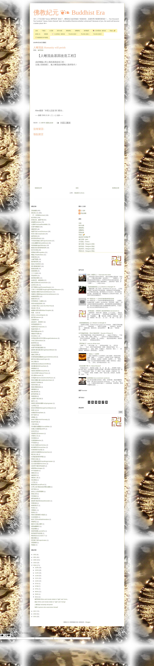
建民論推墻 (34, 498)
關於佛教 (34, 538)
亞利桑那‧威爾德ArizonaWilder (40, 426)
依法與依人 (34, 336)
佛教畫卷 (34, 389)
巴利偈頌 (34, 496)
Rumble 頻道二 (85, 34)
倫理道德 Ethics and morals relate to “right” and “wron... (51, 599)
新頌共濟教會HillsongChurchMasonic (42, 408)
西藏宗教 (34, 257)
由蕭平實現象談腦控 (37, 347)
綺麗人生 (37, 34)
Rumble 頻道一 (73, 34)
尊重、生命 (34, 313)
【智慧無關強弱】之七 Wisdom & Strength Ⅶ (101, 287)
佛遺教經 (34, 368)
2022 (35, 554)
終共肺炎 (34, 217)
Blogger (87, 622)
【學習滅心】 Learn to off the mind (89, 343)
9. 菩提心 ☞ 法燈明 (93, 354)
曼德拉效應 (34, 268)
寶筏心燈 (34, 494)
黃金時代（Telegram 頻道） (87, 249)
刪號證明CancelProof (37, 484)
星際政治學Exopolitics (38, 252)
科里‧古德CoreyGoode (38, 234)
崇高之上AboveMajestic (38, 315)
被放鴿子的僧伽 (36, 382)
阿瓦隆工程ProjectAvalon (39, 540)
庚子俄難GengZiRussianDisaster (41, 287)
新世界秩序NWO (36, 238)
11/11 (37, 578)
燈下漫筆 (34, 415)
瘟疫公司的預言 (36, 264)
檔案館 (46, 34)
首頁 (77, 188)
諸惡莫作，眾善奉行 (37, 322)
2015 (35, 616)
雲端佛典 (34, 542)
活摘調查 (34, 319)
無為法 (33, 512)
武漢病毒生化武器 (36, 449)
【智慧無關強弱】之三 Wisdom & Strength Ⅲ (92, 323)
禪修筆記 (34, 521)
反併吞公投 (34, 285)
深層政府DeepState (37, 412)
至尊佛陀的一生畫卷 (37, 301)
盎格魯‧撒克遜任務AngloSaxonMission (43, 350)
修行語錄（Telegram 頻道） (87, 244)
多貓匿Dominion (36, 222)
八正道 (33, 482)
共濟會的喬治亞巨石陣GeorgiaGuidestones (44, 338)
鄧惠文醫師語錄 (36, 387)
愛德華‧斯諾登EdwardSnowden (40, 501)
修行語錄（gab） (84, 239)
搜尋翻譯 (86, 30)
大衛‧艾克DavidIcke (37, 340)
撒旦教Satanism (36, 317)
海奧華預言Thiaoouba (38, 326)
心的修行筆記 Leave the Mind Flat (41, 306)
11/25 (37, 573)
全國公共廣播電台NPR (38, 429)
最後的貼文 (34, 505)
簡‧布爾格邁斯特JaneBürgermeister (42, 461)
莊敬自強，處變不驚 (37, 220)
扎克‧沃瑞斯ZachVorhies (38, 445)
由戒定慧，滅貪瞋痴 (37, 280)
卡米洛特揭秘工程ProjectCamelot (41, 241)
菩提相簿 (34, 275)
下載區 (43, 30)
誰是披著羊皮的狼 (36, 533)
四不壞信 (34, 489)
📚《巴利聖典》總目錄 (99, 30)
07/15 (37, 583)
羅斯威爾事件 (35, 526)
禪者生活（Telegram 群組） (87, 251)
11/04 (37, 581)
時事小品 (34, 410)
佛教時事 (34, 229)
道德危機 (34, 271)
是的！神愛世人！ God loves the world (99, 274)
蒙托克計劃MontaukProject (39, 359)
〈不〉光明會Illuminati (38, 215)
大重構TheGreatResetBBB (39, 224)
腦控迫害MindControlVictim (39, 282)
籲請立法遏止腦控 (36, 524)
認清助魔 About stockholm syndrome (98, 378)
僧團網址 (77, 30)
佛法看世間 (34, 391)
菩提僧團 (34, 528)
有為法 (33, 508)
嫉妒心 (33, 401)
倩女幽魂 (34, 480)
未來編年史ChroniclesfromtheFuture (42, 378)
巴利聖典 (34, 438)
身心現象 (34, 361)
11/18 (37, 575)
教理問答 (34, 343)
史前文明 (34, 431)
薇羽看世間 (34, 261)
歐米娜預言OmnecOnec (38, 447)
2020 (35, 560)
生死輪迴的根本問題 (37, 456)
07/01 (37, 589)
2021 (35, 557)
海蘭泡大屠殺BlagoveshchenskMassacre (43, 294)
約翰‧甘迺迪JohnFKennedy (39, 419)
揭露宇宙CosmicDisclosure (39, 231)
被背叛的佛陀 (35, 278)
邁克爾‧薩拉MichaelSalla (38, 366)
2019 (35, 562)
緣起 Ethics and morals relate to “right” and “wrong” (50, 602)
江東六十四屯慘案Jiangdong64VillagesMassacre (46, 289)
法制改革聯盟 (35, 345)
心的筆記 (34, 405)
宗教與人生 (34, 436)
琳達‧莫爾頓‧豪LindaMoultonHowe (41, 380)
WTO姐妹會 (35, 470)
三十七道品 (34, 273)
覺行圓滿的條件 (36, 266)
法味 (36, 30)
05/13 (37, 597)
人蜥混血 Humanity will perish (44, 604)
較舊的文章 (115, 188)
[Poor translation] (7, 635)
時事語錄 (34, 503)
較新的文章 (38, 188)
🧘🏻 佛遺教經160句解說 (41, 37)
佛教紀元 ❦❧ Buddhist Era (69, 12)
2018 (35, 565)
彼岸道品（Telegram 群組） (87, 246)
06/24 (37, 591)
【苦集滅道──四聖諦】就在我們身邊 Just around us (103, 311)
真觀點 (33, 417)
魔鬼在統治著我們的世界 (38, 247)
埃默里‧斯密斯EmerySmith (39, 371)
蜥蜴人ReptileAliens (37, 254)
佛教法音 (34, 473)
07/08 (37, 586)
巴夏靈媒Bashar (36, 440)
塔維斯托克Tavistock (37, 433)
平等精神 (34, 443)
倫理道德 (40, 50)
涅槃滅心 (34, 510)
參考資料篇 (34, 394)
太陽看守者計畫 (36, 398)
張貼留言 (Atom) (79, 193)
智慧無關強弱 (35, 324)
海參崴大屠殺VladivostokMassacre (41, 292)
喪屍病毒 (34, 396)
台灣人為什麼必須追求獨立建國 (40, 487)
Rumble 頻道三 (97, 34)
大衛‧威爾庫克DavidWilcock (39, 243)
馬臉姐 (33, 545)
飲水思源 (34, 352)
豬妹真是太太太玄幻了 (38, 535)
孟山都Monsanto (36, 375)
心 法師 (83, 210)
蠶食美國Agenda (36, 331)
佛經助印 (34, 475)
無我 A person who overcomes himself (46, 607)
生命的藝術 (34, 517)
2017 (35, 611)
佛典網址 (68, 30)
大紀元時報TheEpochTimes (39, 373)
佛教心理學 (34, 354)
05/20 (37, 594)
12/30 (37, 567)
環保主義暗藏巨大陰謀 (38, 515)
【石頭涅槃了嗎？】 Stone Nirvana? (90, 366)
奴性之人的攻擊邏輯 (37, 491)
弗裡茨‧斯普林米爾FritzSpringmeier (42, 403)
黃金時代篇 (34, 422)
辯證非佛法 (34, 384)
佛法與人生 (34, 213)
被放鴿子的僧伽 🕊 (84, 237)
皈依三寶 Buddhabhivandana (40, 519)
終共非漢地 (34, 250)
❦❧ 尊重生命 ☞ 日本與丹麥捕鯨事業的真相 (100, 299)
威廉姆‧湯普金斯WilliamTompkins (41, 310)
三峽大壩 (34, 424)
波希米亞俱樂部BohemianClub (40, 452)
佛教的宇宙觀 (35, 333)
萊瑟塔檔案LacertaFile (38, 531)
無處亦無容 (34, 329)
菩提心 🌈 (112, 30)
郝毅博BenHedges (37, 468)
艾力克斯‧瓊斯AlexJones (38, 463)
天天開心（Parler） (85, 241)
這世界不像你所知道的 (38, 466)
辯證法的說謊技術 (36, 303)
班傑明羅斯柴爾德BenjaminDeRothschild (43, 357)
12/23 (37, 570)
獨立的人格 (34, 454)
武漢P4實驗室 (35, 227)
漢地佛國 (34, 210)
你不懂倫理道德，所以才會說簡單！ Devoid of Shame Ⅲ (96, 333)
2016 (35, 614)
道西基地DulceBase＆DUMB (40, 364)
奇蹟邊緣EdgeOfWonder (38, 245)
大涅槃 (51, 30)
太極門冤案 (34, 259)
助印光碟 (59, 30)
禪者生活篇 (34, 459)
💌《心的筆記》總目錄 (58, 34)
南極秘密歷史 (35, 296)
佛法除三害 (34, 308)
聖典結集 (81, 232)
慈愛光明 (34, 299)
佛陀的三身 (34, 477)
